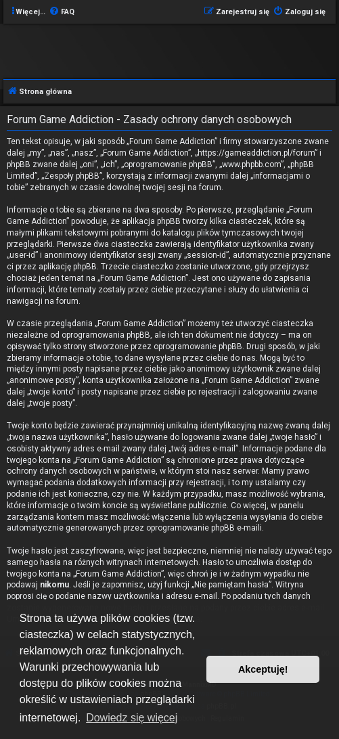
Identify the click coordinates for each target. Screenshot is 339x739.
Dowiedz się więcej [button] (131, 717)
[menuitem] (61, 12)
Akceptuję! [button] (263, 669)
